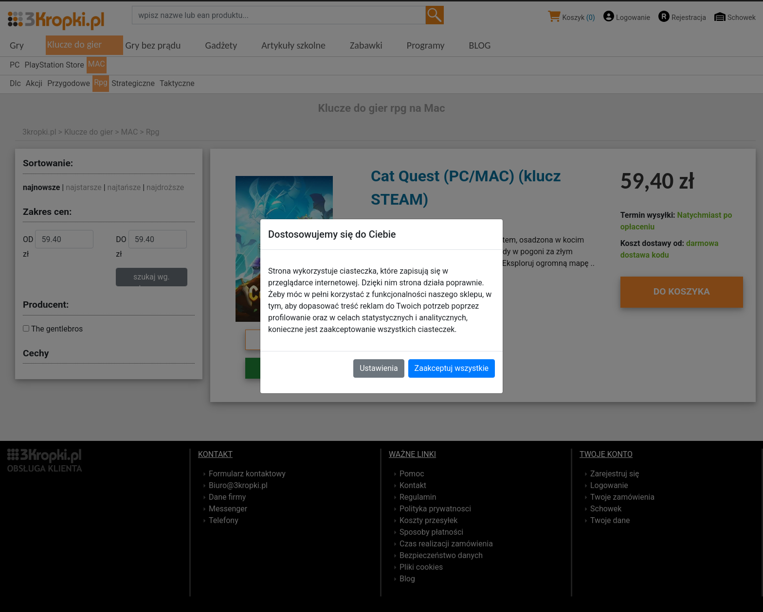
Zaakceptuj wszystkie (452, 368)
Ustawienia (379, 368)
